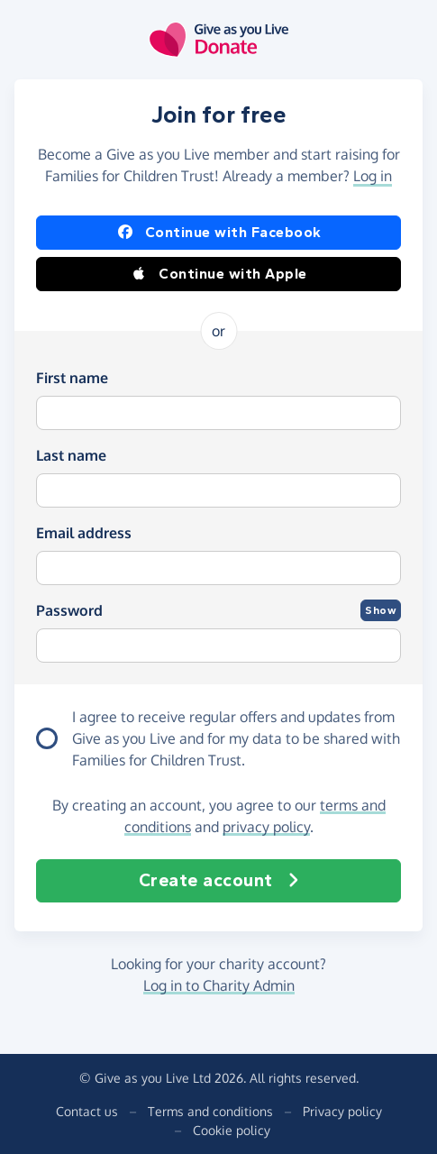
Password (69, 610)
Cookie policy (231, 1130)
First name (72, 378)
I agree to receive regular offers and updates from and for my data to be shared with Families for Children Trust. (236, 738)
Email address (84, 533)
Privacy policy (342, 1111)
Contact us (87, 1111)
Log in (372, 176)
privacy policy (266, 827)
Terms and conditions (210, 1111)
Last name (71, 455)
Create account (219, 880)
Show (380, 610)
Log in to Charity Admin (219, 985)
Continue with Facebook (219, 232)
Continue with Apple (218, 274)
